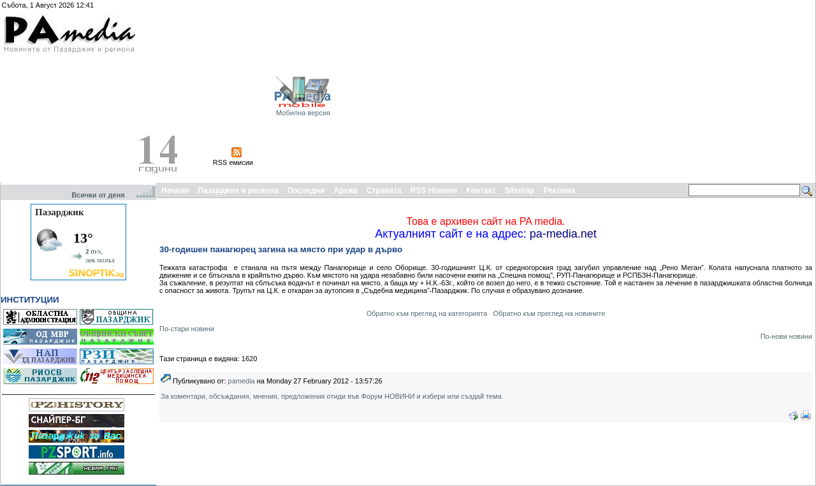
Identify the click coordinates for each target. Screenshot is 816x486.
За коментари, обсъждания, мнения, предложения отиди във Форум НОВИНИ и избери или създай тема (331, 396)
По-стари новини (186, 328)
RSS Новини (434, 190)
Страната (384, 190)
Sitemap (520, 190)
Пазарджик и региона (238, 190)
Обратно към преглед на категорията (427, 313)
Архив (345, 190)
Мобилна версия (303, 113)
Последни (306, 190)
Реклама (559, 190)
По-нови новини (786, 336)
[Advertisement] (663, 91)
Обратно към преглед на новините (549, 313)
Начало (175, 190)
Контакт (480, 190)
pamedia (241, 381)
